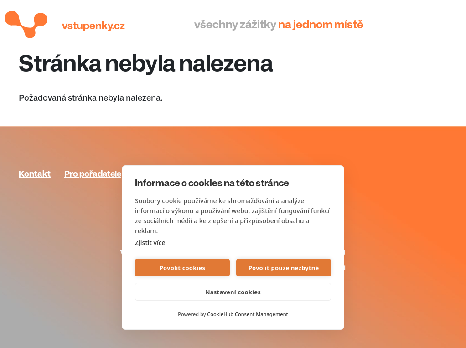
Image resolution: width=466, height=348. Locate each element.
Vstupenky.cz (93, 26)
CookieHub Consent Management (247, 314)
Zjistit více (150, 242)
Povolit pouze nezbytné (284, 268)
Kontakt (35, 174)
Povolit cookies (182, 268)
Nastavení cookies (233, 292)
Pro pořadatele (92, 174)
